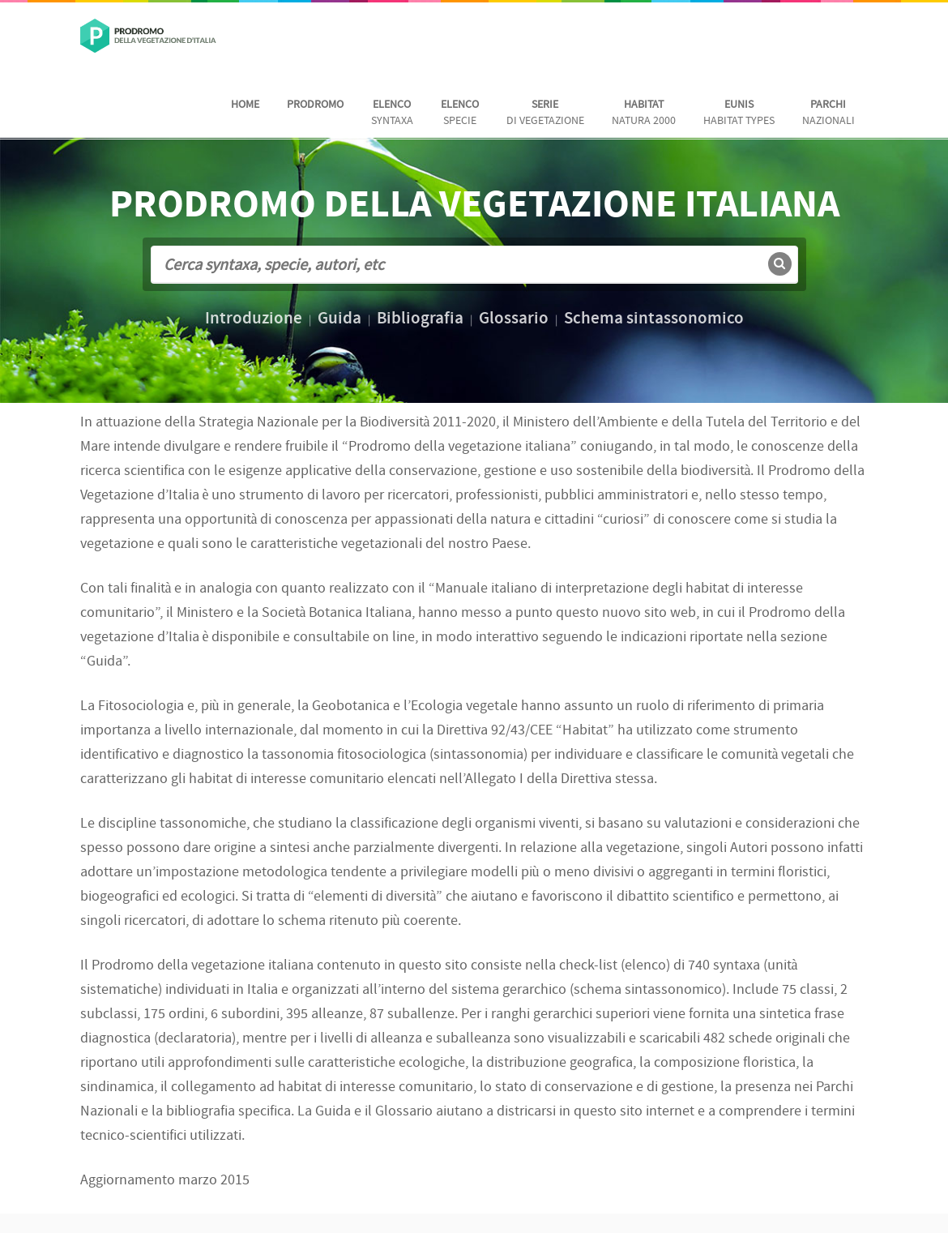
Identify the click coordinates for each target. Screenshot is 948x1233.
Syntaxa (392, 113)
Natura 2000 (644, 113)
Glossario (514, 319)
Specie (460, 113)
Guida (339, 319)
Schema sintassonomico (654, 319)
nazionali (828, 113)
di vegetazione (545, 113)
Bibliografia (420, 319)
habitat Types (739, 113)
